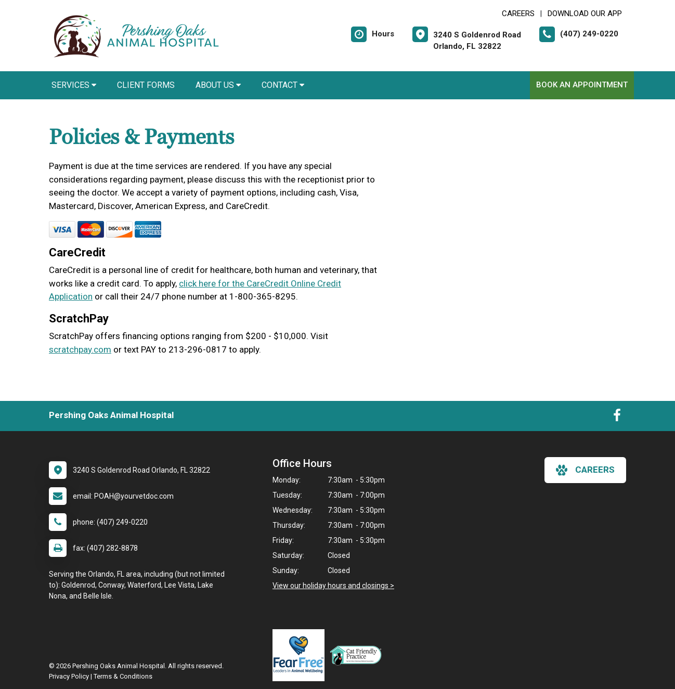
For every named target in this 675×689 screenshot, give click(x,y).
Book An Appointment (582, 84)
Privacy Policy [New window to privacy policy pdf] (69, 676)
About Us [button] (218, 85)
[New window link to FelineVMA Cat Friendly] (358, 655)
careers (585, 470)
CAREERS (518, 13)
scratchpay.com (80, 349)
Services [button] (73, 85)
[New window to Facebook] (617, 417)
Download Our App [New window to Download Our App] (585, 13)
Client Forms (146, 85)
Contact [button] (283, 85)
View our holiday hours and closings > (333, 585)
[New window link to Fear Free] (301, 655)
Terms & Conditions (123, 676)
